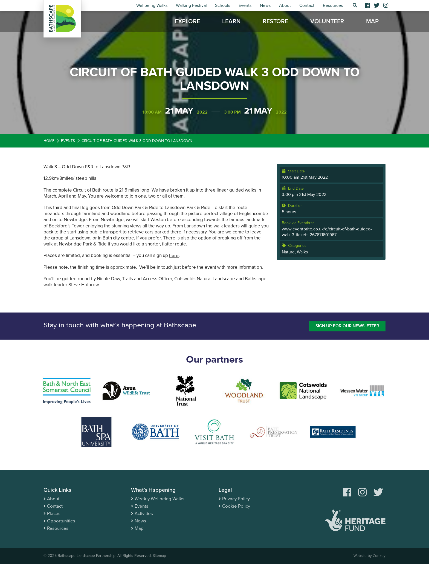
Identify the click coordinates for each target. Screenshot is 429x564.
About (285, 5)
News (265, 5)
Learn (231, 21)
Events (245, 5)
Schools (222, 5)
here (174, 255)
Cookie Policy (236, 506)
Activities (144, 513)
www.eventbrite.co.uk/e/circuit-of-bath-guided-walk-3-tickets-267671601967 (327, 232)
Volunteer (327, 21)
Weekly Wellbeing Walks (159, 499)
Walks (302, 252)
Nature (288, 252)
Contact (306, 5)
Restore (275, 21)
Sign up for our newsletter (346, 326)
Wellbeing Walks (151, 5)
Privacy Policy (236, 499)
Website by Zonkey (369, 556)
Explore (187, 21)
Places (53, 513)
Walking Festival (191, 5)
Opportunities (61, 521)
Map (372, 21)
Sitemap (159, 556)
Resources (333, 5)
